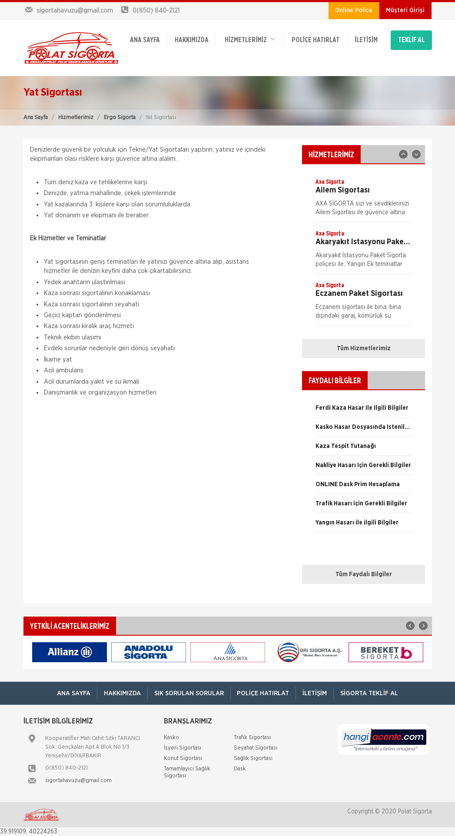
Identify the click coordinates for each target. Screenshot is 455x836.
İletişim (366, 39)
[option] (363, 199)
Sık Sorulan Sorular (189, 693)
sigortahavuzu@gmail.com (78, 780)
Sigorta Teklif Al (370, 693)
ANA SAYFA (145, 39)
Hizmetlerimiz (75, 117)
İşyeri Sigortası (182, 748)
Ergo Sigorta (120, 117)
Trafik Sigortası (252, 737)
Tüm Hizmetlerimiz (364, 348)
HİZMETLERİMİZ (249, 39)
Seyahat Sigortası (255, 748)
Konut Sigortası (183, 758)
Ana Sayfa (35, 117)
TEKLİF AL (411, 39)
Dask (240, 769)
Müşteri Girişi (405, 10)
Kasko (171, 737)
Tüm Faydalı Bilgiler (363, 574)
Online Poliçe (353, 10)
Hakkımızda (192, 39)
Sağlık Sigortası (253, 758)
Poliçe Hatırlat (315, 39)
